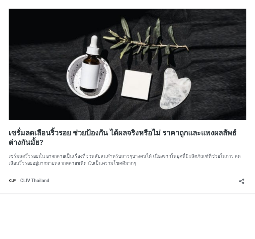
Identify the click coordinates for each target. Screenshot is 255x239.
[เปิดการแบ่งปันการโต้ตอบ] (241, 179)
